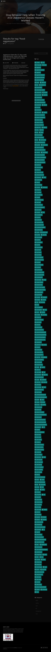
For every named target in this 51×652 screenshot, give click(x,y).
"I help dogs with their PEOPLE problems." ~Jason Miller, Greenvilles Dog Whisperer (25, 23)
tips (36, 608)
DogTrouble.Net (15, 85)
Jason (23, 62)
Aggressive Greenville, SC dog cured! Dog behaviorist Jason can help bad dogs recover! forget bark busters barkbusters (15, 57)
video (37, 613)
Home (4, 43)
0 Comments (15, 62)
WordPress (15, 647)
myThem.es (5, 648)
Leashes (37, 603)
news (37, 605)
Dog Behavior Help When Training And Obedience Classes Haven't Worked (25, 18)
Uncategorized (38, 611)
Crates (37, 600)
